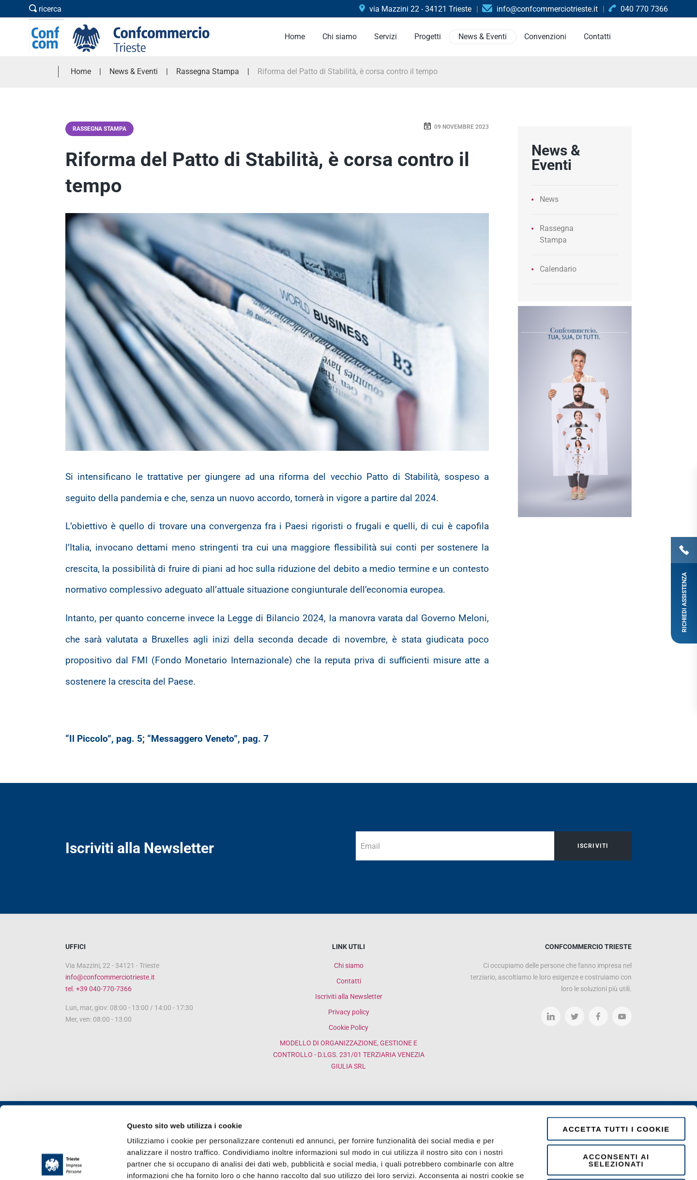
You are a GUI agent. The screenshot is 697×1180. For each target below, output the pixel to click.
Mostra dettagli (514, 1161)
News (549, 199)
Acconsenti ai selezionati (616, 1088)
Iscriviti (593, 846)
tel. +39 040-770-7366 (98, 989)
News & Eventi (133, 71)
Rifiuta (616, 1119)
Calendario (558, 269)
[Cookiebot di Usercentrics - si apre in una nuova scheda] (62, 1161)
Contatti (348, 981)
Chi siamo (349, 965)
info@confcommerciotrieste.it (110, 977)
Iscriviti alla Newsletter (348, 996)
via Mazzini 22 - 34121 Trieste (415, 9)
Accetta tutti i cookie (615, 1057)
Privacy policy (348, 1012)
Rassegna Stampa (99, 128)
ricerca (45, 9)
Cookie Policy (348, 1027)
